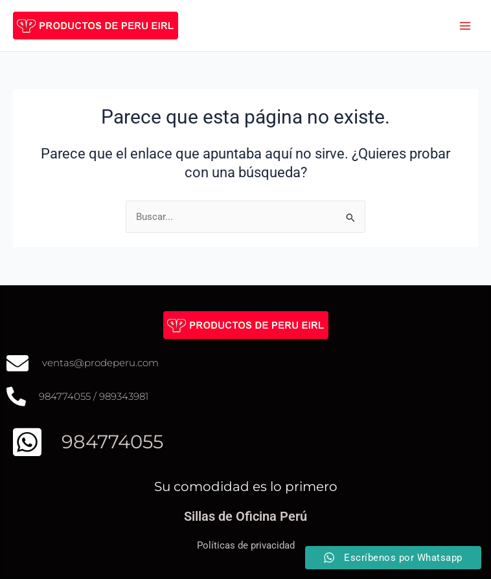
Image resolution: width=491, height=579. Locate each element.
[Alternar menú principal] (465, 25)
